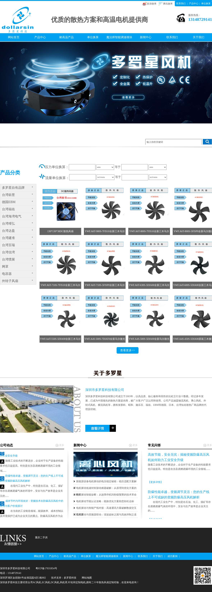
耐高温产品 (66, 37)
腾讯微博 (167, 3)
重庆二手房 (41, 537)
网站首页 (13, 37)
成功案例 (172, 556)
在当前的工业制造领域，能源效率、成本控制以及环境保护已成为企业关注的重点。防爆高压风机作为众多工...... (31, 517)
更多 (61, 445)
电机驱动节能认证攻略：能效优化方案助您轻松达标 (105, 501)
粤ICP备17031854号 (46, 568)
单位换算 (206, 3)
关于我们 (198, 37)
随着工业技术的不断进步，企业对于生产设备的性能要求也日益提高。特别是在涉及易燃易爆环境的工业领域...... (31, 466)
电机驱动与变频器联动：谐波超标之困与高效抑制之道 (106, 514)
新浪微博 (151, 3)
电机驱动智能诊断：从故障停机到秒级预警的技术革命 (106, 494)
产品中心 (193, 3)
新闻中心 (145, 37)
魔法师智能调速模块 (119, 37)
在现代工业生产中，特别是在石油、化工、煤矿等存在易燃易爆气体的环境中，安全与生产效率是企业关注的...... (31, 491)
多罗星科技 (70, 577)
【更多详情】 (155, 482)
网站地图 (87, 577)
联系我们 (181, 3)
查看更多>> (127, 350)
